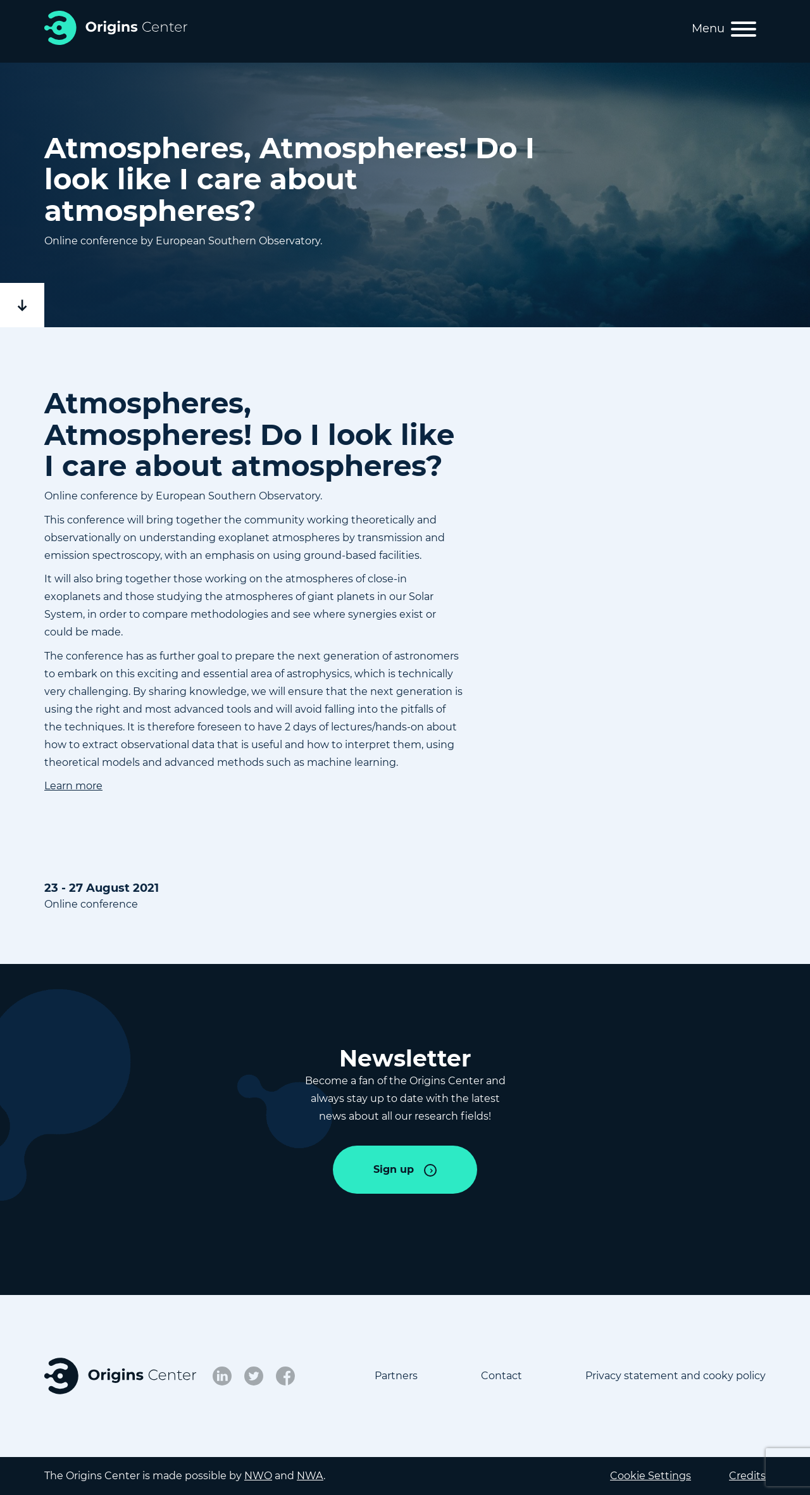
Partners (396, 1376)
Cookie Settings (650, 1476)
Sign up (393, 1169)
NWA (310, 1476)
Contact (501, 1376)
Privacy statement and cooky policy (675, 1376)
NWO (258, 1476)
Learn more (73, 786)
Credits (747, 1476)
